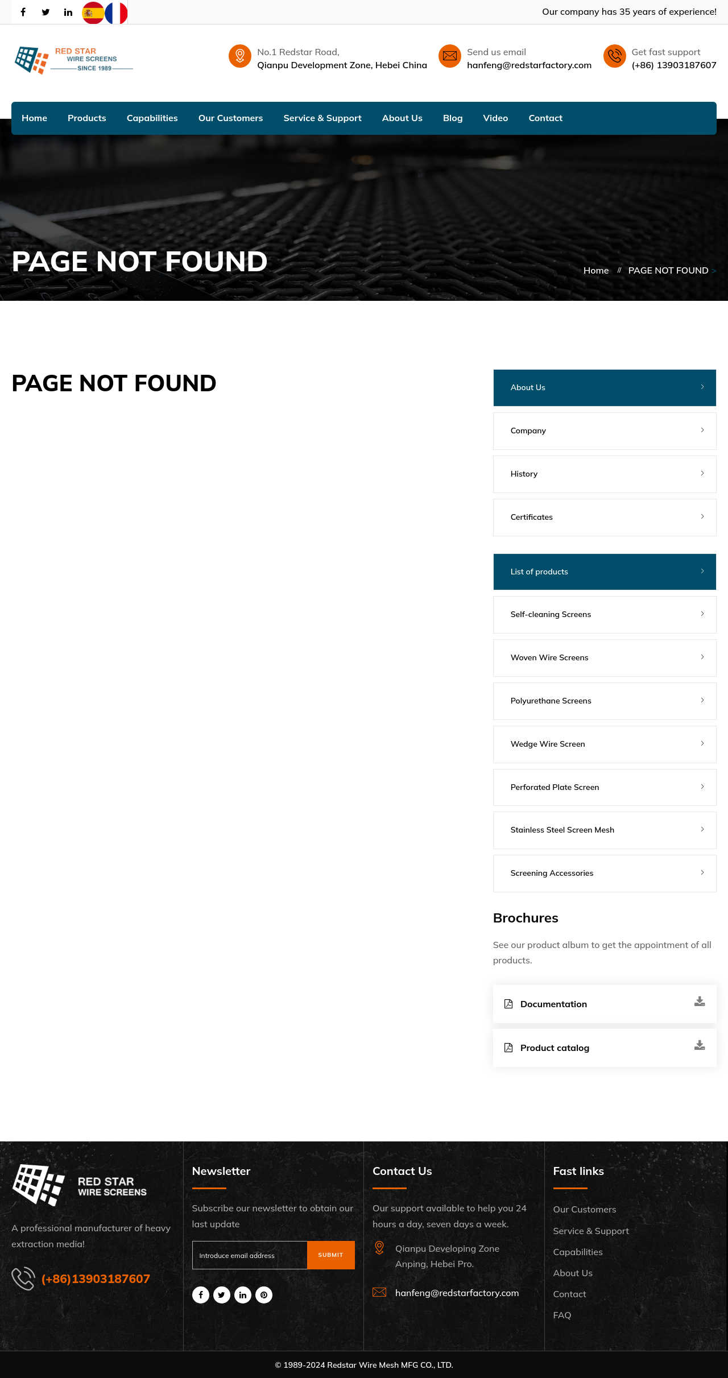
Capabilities (152, 117)
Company (528, 430)
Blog (453, 117)
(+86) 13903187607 (674, 65)
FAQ (562, 1315)
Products (87, 117)
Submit (331, 1255)
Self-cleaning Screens (551, 614)
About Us (402, 117)
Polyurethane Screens (551, 701)
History (524, 474)
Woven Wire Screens (550, 657)
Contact (545, 117)
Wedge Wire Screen (548, 744)
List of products (539, 571)
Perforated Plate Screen (555, 787)
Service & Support (323, 117)
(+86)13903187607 (95, 1278)
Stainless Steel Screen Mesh (563, 830)
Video (495, 117)
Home (34, 117)
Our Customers (230, 117)
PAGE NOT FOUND (668, 270)
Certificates (532, 517)
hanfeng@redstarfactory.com (529, 65)
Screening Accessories (552, 873)
